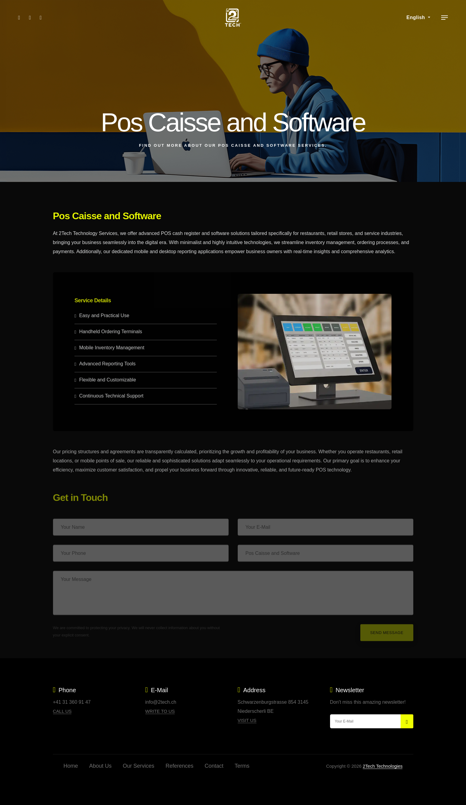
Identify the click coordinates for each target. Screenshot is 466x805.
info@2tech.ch (161, 702)
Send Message (386, 637)
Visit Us (247, 720)
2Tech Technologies (382, 766)
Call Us (62, 711)
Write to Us (160, 711)
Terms (242, 766)
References (179, 766)
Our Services (138, 766)
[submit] (407, 721)
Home (71, 766)
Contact (214, 766)
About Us (100, 766)
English (416, 17)
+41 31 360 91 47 (72, 702)
